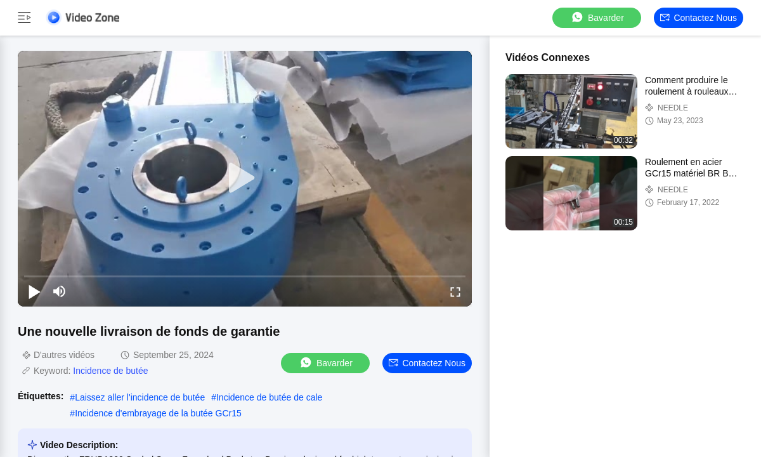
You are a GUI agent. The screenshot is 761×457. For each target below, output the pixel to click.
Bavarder (597, 17)
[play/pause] (34, 291)
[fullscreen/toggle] (455, 291)
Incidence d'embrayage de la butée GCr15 (158, 413)
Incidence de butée (110, 371)
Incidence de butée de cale (269, 397)
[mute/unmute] (59, 291)
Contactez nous (698, 18)
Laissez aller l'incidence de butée (140, 397)
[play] (245, 178)
